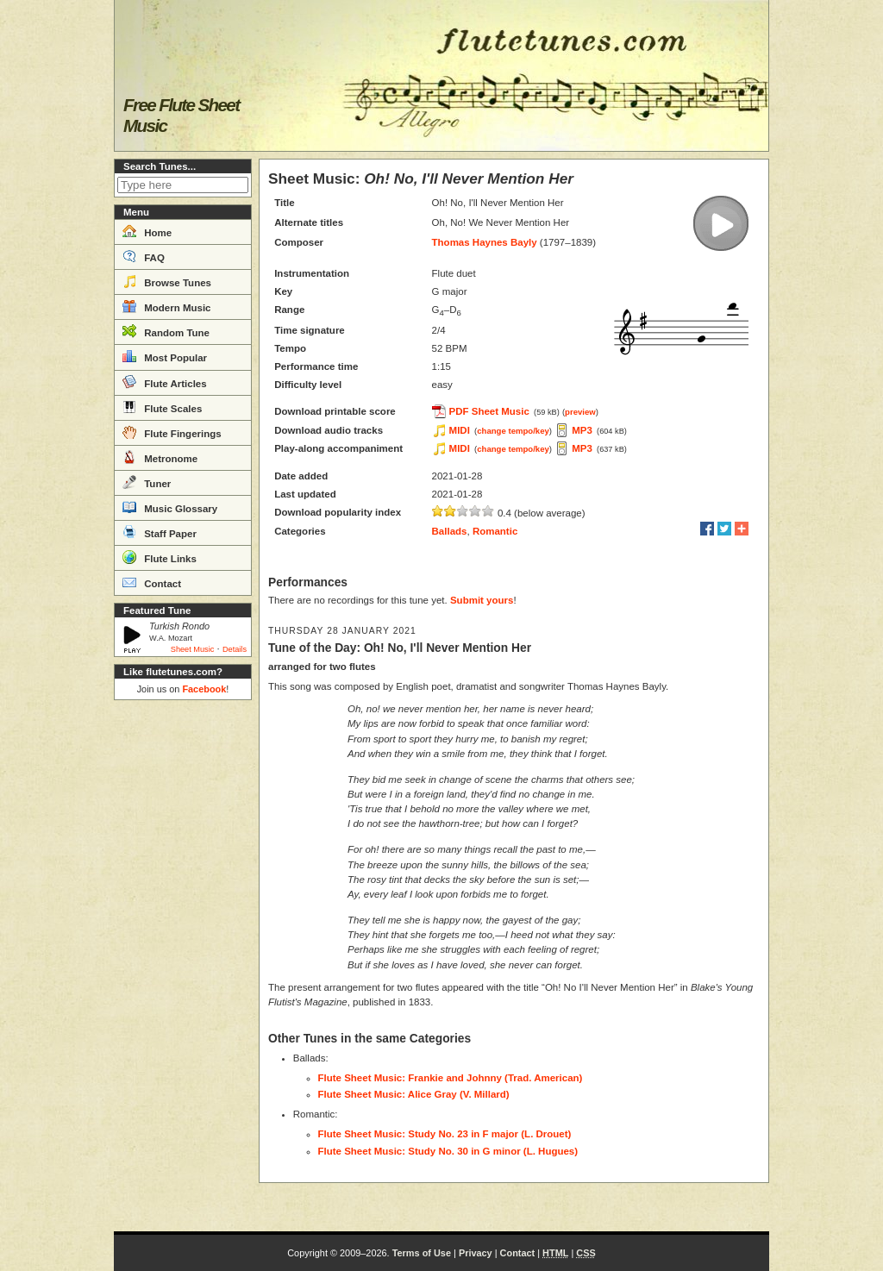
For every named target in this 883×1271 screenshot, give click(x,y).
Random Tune (166, 331)
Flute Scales (162, 407)
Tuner (146, 482)
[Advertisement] (183, 965)
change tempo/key (513, 430)
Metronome (159, 457)
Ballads (449, 531)
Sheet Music (193, 649)
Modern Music (166, 306)
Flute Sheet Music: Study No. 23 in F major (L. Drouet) (445, 1134)
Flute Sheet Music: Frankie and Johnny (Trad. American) (450, 1078)
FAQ (143, 256)
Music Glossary (169, 507)
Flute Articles (164, 382)
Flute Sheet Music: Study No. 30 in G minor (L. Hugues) (448, 1151)
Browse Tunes (166, 281)
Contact (151, 582)
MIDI (459, 430)
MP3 (582, 430)
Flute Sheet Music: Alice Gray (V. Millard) (414, 1094)
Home (147, 231)
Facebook (204, 689)
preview (580, 411)
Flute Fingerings (172, 432)
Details (234, 649)
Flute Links (159, 557)
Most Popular (164, 356)
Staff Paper (159, 532)
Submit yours (481, 600)
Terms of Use (421, 1253)
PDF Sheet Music (489, 411)
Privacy (475, 1253)
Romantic (495, 531)
